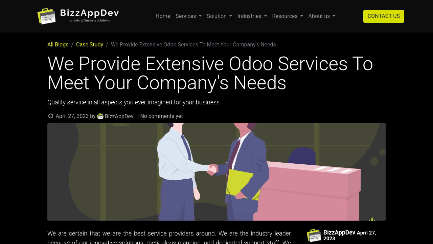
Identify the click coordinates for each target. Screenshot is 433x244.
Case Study (89, 44)
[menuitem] (163, 16)
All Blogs (57, 44)
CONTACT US (384, 16)
